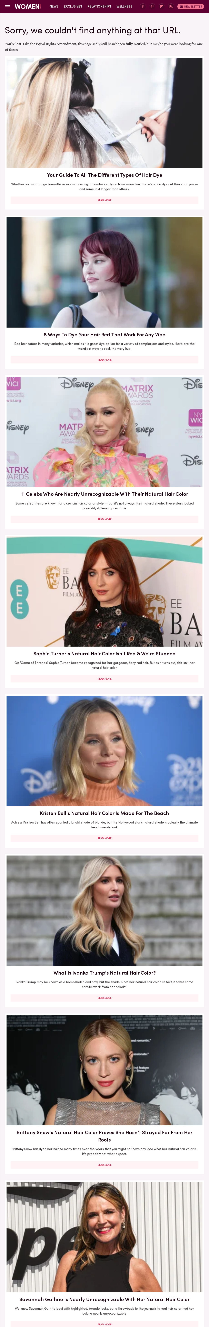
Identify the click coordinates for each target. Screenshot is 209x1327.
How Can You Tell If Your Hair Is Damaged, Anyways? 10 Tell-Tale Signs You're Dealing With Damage (172, 811)
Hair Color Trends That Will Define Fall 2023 (172, 690)
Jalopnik (39, 1288)
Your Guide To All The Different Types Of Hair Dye (36, 105)
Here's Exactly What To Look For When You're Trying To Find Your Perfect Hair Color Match (172, 465)
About (81, 1261)
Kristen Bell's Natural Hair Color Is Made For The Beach (104, 223)
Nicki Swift (166, 1288)
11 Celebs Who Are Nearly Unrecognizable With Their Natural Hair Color (172, 109)
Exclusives (73, 6)
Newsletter (190, 6)
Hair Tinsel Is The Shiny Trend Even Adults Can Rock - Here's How (172, 1170)
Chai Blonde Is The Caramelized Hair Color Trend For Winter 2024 (104, 808)
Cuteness (70, 1288)
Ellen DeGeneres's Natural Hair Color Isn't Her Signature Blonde (36, 1053)
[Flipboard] (162, 7)
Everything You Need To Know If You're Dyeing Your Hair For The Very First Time (172, 581)
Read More (36, 160)
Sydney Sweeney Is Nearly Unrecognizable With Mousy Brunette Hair (36, 1174)
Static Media (80, 1269)
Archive (97, 1261)
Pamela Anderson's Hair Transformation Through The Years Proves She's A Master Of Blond (36, 936)
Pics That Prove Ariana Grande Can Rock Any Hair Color (36, 694)
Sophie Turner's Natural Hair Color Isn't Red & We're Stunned (36, 223)
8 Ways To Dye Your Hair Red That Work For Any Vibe (104, 105)
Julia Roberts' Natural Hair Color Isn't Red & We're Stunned (36, 457)
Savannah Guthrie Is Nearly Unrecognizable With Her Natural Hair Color (104, 336)
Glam (85, 1288)
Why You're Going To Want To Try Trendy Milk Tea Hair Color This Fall (104, 1057)
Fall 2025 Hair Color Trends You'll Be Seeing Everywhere (104, 694)
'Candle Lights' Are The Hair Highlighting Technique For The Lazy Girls (172, 336)
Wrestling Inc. (104, 1293)
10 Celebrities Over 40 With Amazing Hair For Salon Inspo (104, 1170)
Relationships (99, 6)
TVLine (54, 1288)
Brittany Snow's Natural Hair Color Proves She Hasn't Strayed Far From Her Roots (36, 340)
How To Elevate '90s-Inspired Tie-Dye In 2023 (104, 577)
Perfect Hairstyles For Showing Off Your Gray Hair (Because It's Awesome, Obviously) (172, 1057)
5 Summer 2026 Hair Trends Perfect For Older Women (36, 804)
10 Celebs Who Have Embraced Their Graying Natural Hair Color (36, 581)
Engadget (21, 1288)
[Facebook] (143, 7)
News (54, 6)
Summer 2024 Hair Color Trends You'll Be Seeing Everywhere (172, 928)
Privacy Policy (120, 1261)
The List (184, 1288)
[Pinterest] (152, 7)
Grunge (99, 1288)
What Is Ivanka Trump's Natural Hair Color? (172, 223)
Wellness (124, 6)
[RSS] (171, 7)
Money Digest (144, 1288)
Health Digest (119, 1288)
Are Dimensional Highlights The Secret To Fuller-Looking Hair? (104, 928)
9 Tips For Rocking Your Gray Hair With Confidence (104, 457)
